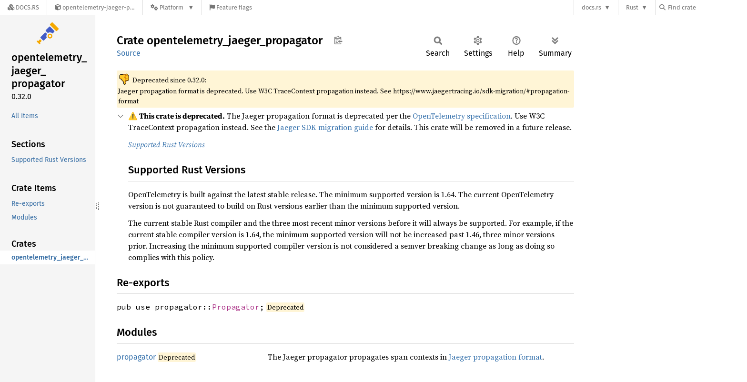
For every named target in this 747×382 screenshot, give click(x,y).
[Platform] (172, 7)
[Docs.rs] (23, 7)
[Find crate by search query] (707, 7)
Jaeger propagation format (495, 357)
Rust (632, 7)
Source (129, 53)
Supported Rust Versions (166, 144)
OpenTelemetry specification (462, 116)
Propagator (236, 307)
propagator (136, 357)
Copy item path (338, 40)
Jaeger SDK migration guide (325, 127)
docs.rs (591, 7)
